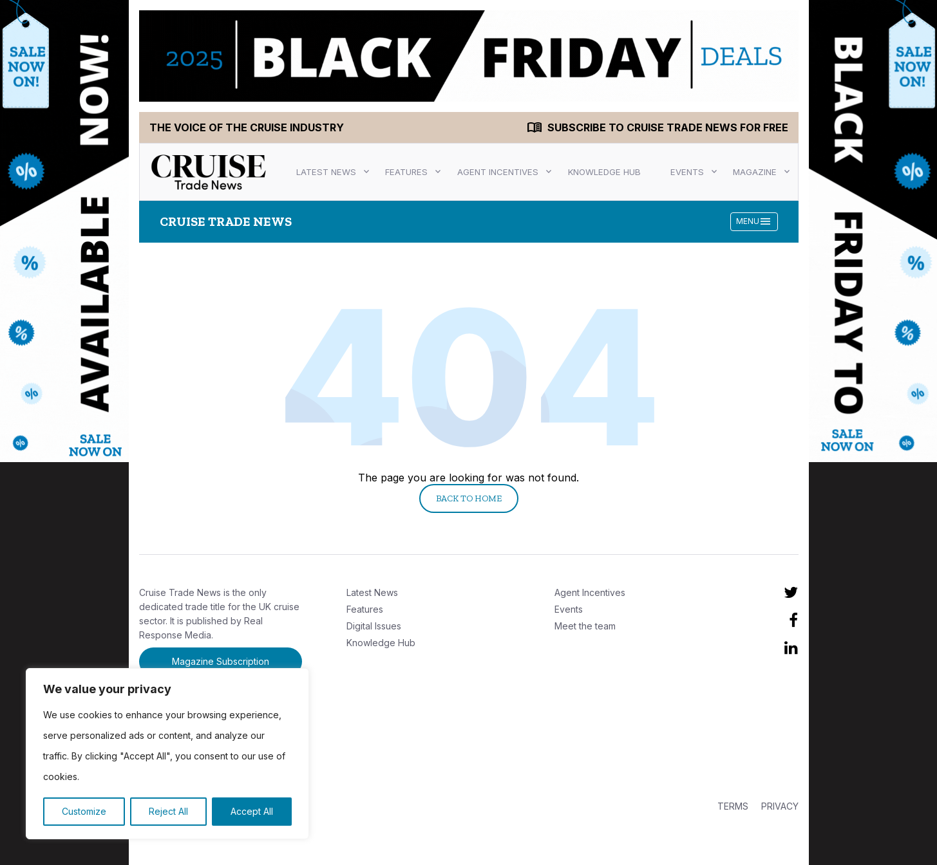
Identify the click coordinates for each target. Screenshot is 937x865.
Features (406, 172)
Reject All (168, 811)
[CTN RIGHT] (873, 232)
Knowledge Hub (604, 172)
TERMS (732, 806)
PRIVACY (780, 806)
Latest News (326, 172)
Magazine (755, 172)
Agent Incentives (497, 172)
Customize (84, 811)
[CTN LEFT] (64, 232)
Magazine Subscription (220, 661)
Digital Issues (373, 625)
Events (687, 172)
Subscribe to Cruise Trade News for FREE (667, 127)
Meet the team (585, 625)
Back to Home (469, 498)
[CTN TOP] (469, 56)
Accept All (252, 811)
